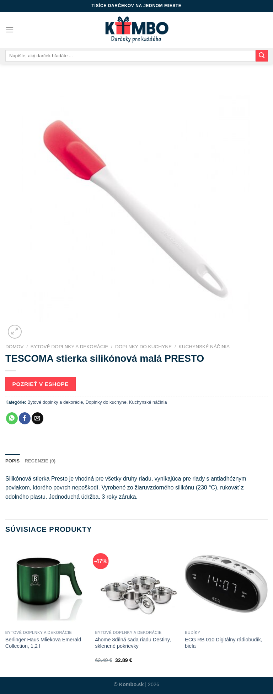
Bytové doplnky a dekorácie (69, 346)
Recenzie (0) (40, 460)
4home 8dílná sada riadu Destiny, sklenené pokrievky (133, 643)
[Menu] (9, 29)
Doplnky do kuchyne (143, 346)
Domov (14, 346)
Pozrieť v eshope (40, 384)
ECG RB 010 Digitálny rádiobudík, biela (223, 643)
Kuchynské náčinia (204, 346)
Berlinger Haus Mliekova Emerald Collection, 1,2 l (43, 643)
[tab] (12, 461)
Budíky (192, 632)
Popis (12, 460)
